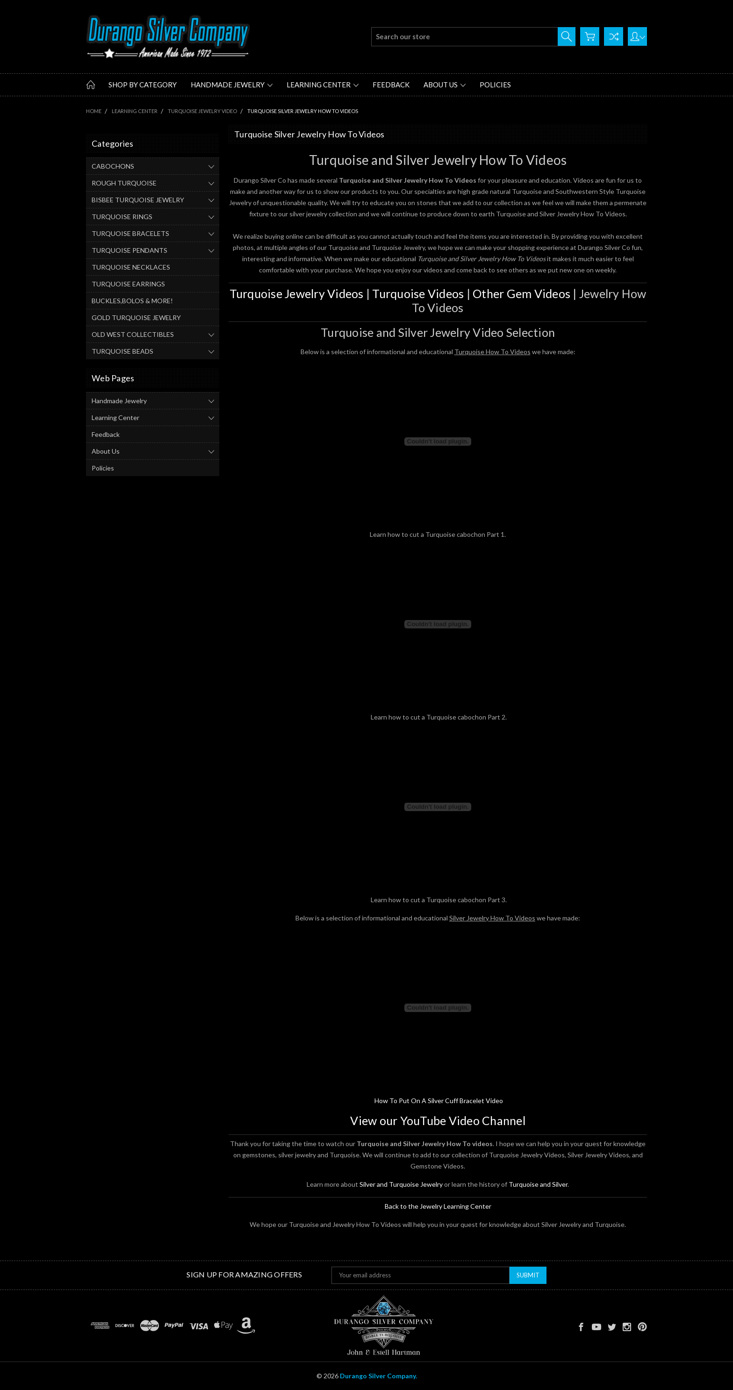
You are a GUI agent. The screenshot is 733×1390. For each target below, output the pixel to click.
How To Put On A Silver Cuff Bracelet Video (438, 1101)
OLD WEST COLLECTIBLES (133, 334)
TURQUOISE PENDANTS (129, 250)
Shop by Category (142, 84)
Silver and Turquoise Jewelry (401, 1184)
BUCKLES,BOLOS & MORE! (132, 301)
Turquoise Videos (418, 293)
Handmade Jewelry (232, 84)
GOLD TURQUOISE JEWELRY (136, 317)
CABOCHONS (113, 166)
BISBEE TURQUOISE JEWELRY (138, 200)
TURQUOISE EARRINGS (128, 284)
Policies (495, 84)
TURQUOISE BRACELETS (130, 233)
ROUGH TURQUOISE (124, 183)
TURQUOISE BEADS (122, 351)
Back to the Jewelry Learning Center (438, 1206)
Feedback (391, 84)
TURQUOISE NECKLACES (131, 267)
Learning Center (323, 84)
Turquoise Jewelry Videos (297, 293)
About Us (445, 84)
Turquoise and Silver (538, 1184)
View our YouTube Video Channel (437, 1120)
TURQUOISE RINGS (122, 217)
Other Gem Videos (521, 293)
